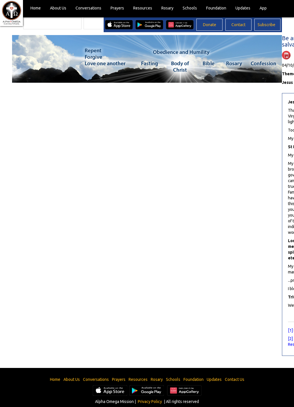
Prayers (117, 8)
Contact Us (234, 379)
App (263, 8)
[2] (290, 338)
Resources (142, 8)
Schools (190, 8)
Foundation (216, 8)
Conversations (88, 8)
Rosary (167, 8)
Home (35, 8)
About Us (58, 8)
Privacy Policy (150, 401)
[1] (290, 330)
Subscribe (266, 24)
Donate (209, 24)
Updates (242, 8)
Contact (238, 24)
